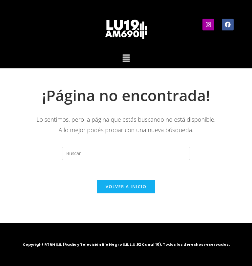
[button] (126, 58)
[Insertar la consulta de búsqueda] (126, 153)
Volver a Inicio (126, 186)
